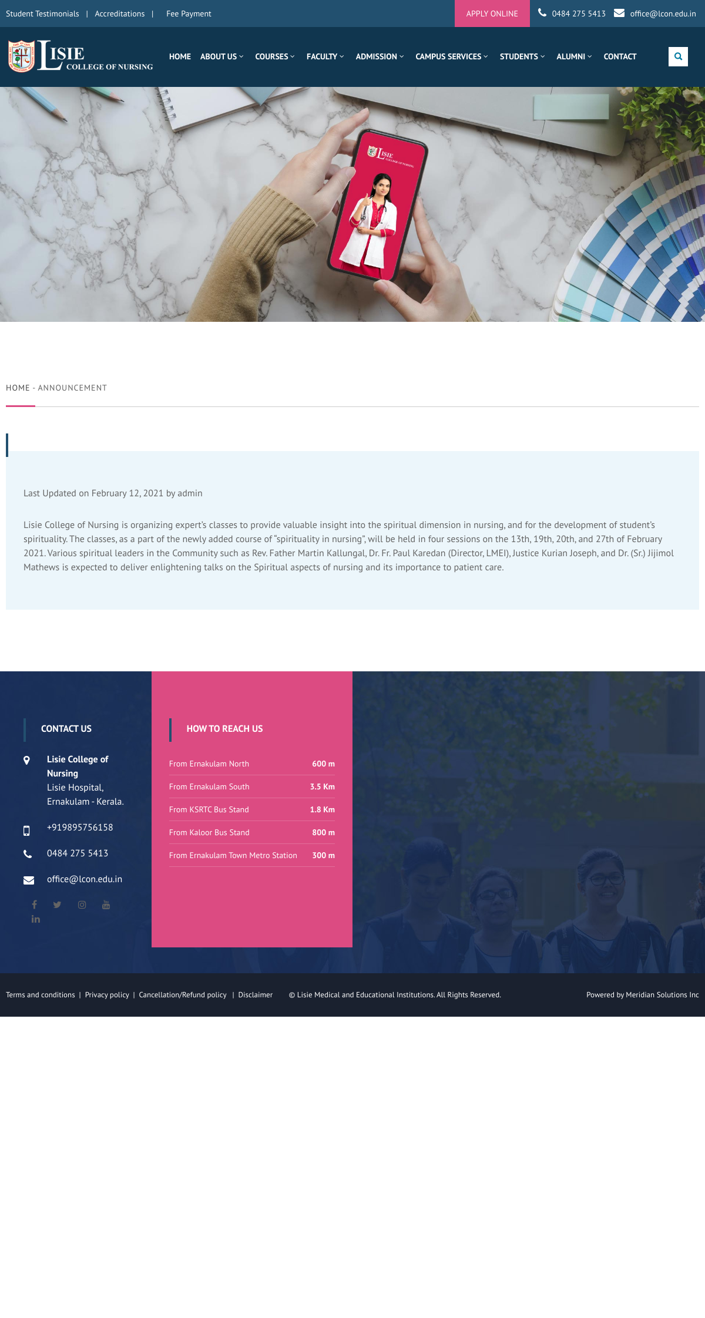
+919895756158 (80, 827)
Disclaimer (262, 995)
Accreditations (120, 13)
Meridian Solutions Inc (662, 995)
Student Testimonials (42, 13)
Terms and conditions (40, 995)
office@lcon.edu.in (663, 13)
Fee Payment (189, 13)
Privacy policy (109, 995)
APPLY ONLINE (492, 13)
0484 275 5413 (579, 13)
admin (190, 493)
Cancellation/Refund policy (183, 995)
